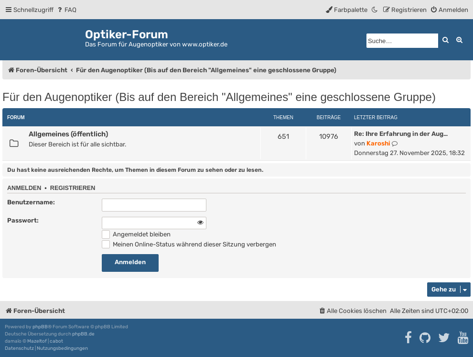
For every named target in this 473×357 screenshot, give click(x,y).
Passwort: (23, 220)
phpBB (40, 327)
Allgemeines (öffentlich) (68, 134)
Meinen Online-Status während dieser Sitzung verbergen (189, 244)
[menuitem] (66, 10)
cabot (56, 341)
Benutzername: (31, 202)
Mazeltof (37, 341)
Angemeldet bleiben (136, 234)
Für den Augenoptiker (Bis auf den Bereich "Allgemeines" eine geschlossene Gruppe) (219, 96)
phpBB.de (83, 334)
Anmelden (24, 188)
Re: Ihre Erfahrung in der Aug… (401, 133)
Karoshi (378, 143)
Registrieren (72, 188)
